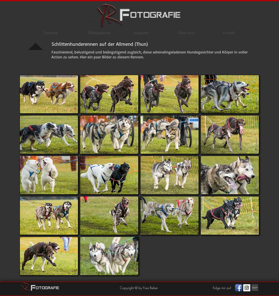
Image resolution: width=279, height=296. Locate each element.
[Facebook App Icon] (238, 287)
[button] (49, 94)
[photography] (254, 287)
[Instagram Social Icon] (246, 287)
